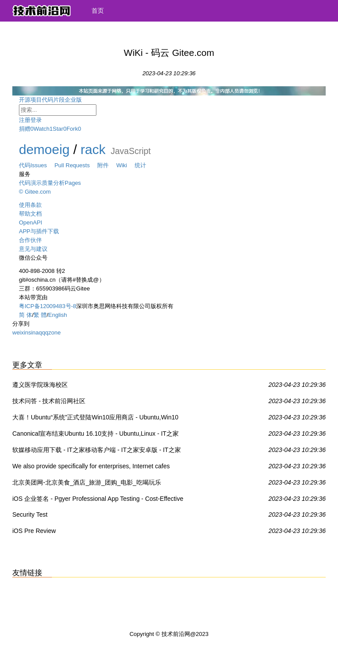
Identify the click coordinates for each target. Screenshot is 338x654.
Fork (72, 128)
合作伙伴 (30, 240)
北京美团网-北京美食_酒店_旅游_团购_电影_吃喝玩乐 (86, 482)
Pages (73, 183)
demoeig (44, 149)
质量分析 (53, 183)
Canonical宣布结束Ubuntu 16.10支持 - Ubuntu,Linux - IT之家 (95, 433)
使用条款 (30, 205)
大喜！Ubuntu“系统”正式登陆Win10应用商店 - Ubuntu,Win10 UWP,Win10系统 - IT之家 (95, 419)
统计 (140, 165)
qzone (52, 332)
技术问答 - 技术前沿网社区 (48, 400)
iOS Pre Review (34, 530)
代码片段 (53, 99)
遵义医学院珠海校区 (40, 384)
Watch (41, 128)
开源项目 (30, 99)
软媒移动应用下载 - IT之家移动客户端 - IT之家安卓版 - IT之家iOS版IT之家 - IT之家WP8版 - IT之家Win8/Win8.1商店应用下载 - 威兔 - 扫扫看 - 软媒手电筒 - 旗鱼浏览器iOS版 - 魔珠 (98, 451)
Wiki (125, 165)
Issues (42, 165)
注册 (24, 120)
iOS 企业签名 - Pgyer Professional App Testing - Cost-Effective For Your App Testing (98, 500)
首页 (98, 10)
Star (58, 128)
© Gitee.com (35, 191)
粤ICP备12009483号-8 (47, 306)
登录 (36, 120)
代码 (24, 165)
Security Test (30, 514)
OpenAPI (30, 222)
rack (93, 149)
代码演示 (30, 183)
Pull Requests (76, 165)
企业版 (80, 99)
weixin (20, 332)
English (57, 315)
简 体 (25, 315)
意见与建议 (33, 249)
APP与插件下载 (39, 231)
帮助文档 (30, 213)
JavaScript (130, 151)
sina (33, 332)
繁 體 (40, 315)
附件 (106, 165)
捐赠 (24, 128)
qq (42, 332)
